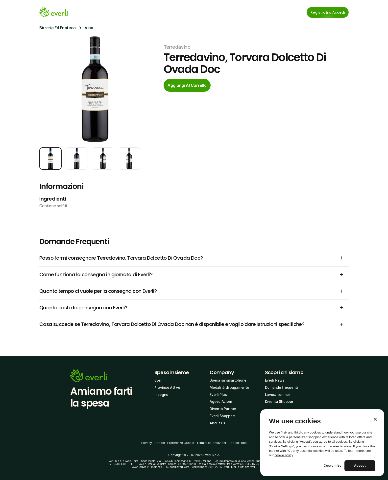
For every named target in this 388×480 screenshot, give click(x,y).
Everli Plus (218, 394)
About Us (217, 423)
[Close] (375, 419)
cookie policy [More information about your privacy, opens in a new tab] (284, 455)
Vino (89, 27)
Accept (360, 465)
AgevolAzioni (221, 401)
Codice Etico (237, 443)
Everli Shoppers (223, 416)
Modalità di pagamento (229, 387)
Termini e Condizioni (211, 443)
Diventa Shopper (279, 401)
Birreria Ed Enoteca (57, 27)
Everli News (275, 380)
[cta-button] (187, 85)
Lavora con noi (277, 394)
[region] (322, 442)
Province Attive (167, 387)
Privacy (146, 443)
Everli (158, 380)
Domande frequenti (281, 387)
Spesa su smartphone (228, 380)
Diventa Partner (223, 409)
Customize (332, 465)
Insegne (161, 394)
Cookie (159, 443)
